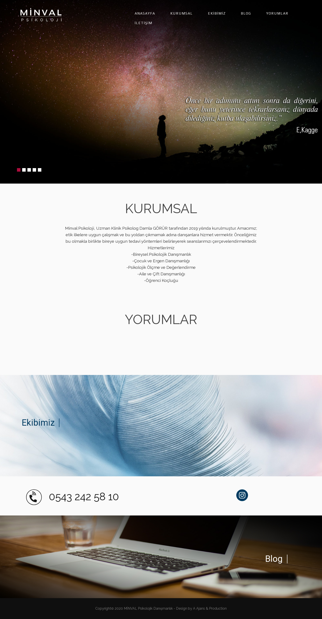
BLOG (246, 13)
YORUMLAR (277, 13)
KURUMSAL (181, 13)
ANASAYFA (145, 13)
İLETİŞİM (143, 23)
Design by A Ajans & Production (201, 608)
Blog (274, 559)
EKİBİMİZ (217, 13)
